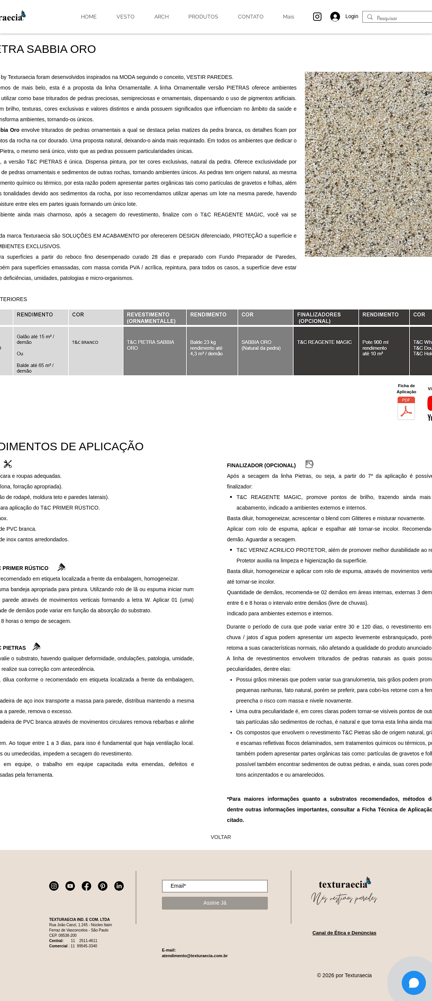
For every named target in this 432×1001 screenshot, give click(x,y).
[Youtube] (70, 886)
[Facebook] (86, 886)
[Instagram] (54, 886)
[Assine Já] (215, 903)
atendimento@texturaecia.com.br (195, 955)
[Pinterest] (102, 886)
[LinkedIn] (119, 886)
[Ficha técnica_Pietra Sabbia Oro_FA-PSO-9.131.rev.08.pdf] (406, 409)
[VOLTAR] (221, 837)
